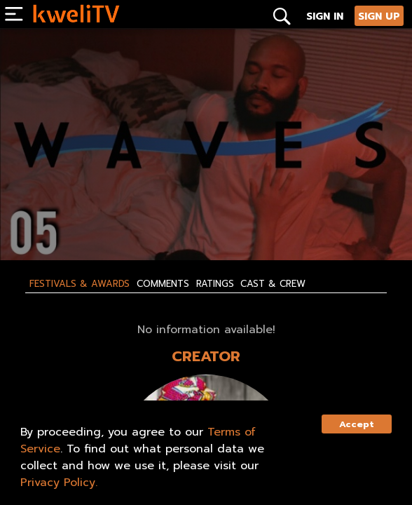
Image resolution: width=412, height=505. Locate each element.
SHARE (190, 225)
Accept (356, 424)
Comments (163, 284)
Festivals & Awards (79, 284)
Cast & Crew (272, 284)
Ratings (215, 284)
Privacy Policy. (58, 482)
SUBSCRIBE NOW (57, 225)
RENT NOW (131, 225)
